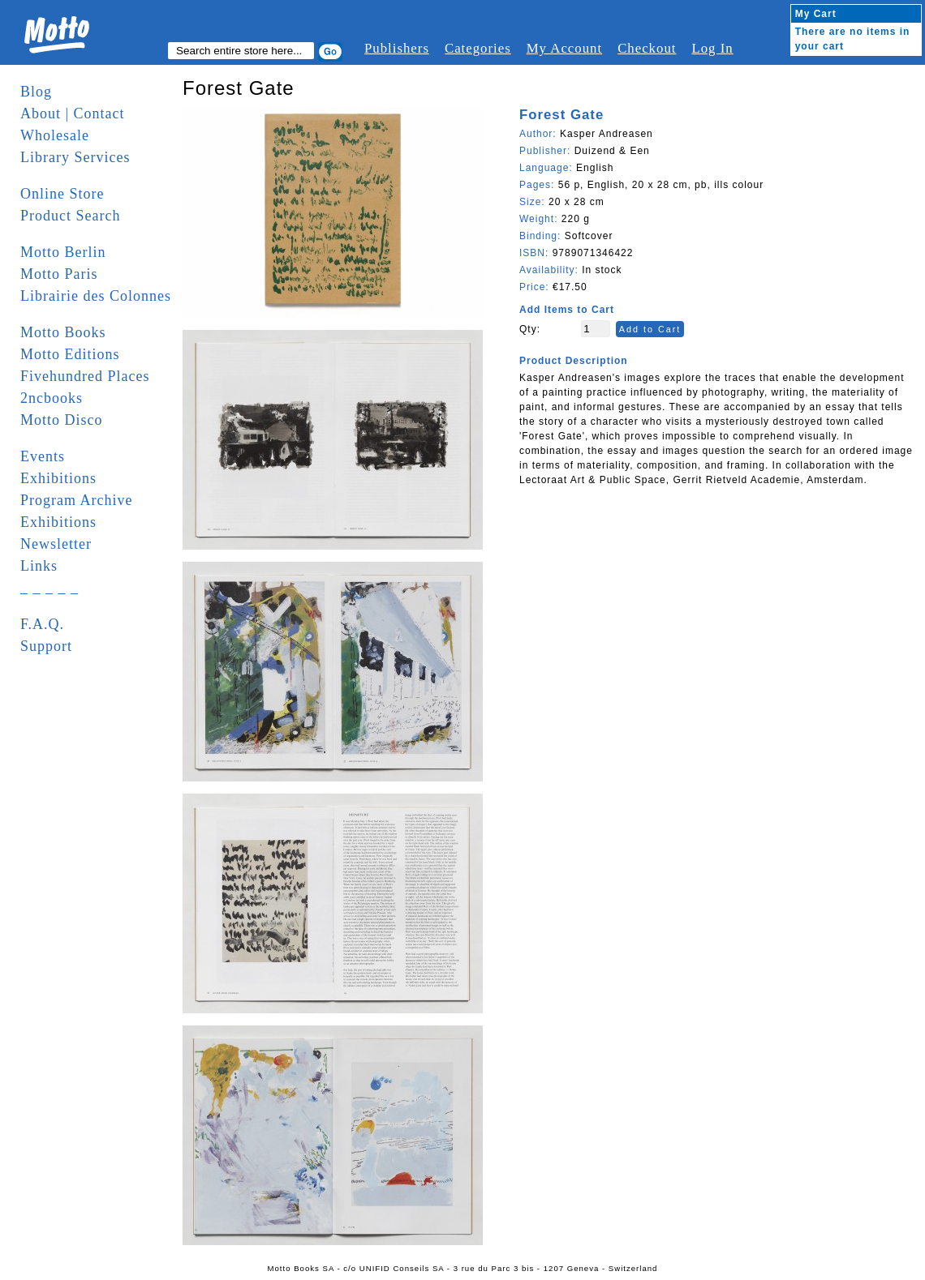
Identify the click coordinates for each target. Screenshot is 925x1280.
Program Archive (76, 500)
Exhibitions (58, 478)
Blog (36, 91)
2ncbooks (51, 398)
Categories (478, 48)
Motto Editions (70, 354)
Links (39, 566)
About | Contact (72, 113)
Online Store (62, 194)
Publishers (396, 48)
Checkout (646, 48)
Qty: (529, 329)
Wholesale (54, 135)
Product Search (70, 216)
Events (42, 456)
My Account (564, 48)
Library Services (75, 157)
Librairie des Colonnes (95, 296)
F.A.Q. (42, 624)
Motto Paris (59, 274)
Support (46, 646)
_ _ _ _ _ (49, 588)
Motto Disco (61, 420)
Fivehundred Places (84, 376)
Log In (712, 48)
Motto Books (63, 332)
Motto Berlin (63, 252)
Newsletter (56, 544)
